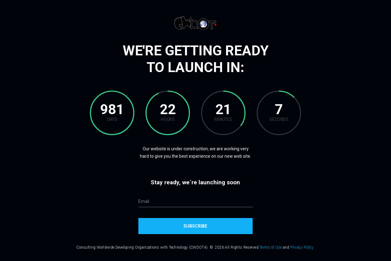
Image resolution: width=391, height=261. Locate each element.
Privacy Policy (302, 247)
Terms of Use (270, 247)
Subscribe (195, 226)
